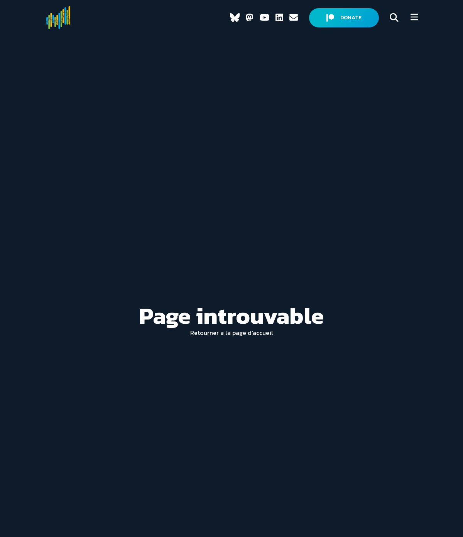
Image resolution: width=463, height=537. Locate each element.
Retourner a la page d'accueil (231, 332)
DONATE (344, 18)
